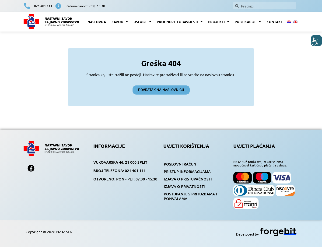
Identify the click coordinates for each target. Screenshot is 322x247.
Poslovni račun (180, 163)
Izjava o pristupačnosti (188, 178)
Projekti (218, 22)
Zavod (120, 22)
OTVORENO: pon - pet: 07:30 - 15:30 (125, 178)
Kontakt (274, 21)
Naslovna (97, 21)
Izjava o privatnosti (184, 186)
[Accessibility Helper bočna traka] (316, 40)
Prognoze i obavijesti (180, 22)
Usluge (142, 22)
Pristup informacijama (187, 171)
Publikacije (248, 22)
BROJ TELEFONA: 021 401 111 (119, 170)
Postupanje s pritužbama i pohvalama (190, 196)
